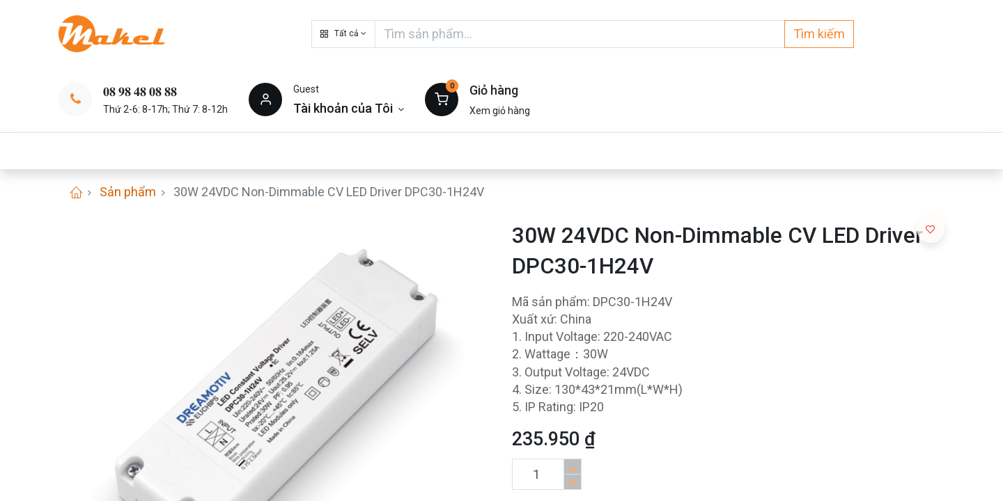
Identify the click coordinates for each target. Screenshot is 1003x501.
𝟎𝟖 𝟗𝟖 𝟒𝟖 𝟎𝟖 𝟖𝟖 (140, 91)
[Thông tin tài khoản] (348, 108)
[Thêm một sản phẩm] (572, 466)
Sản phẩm (128, 191)
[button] (343, 34)
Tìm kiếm (819, 33)
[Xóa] (572, 482)
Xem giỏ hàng (499, 110)
